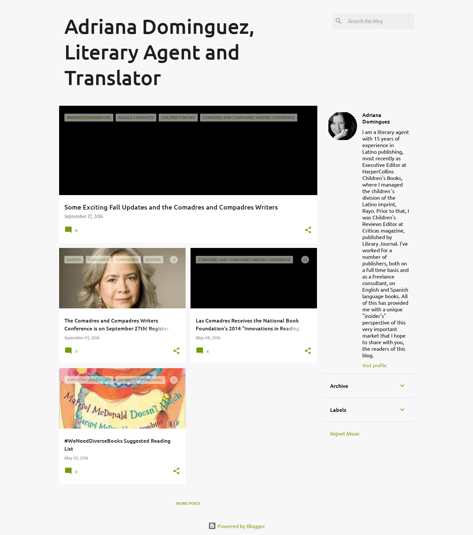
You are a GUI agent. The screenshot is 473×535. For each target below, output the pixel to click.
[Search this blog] (379, 21)
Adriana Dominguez (376, 117)
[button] (308, 230)
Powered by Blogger (236, 526)
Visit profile (374, 365)
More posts (188, 503)
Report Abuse (344, 434)
